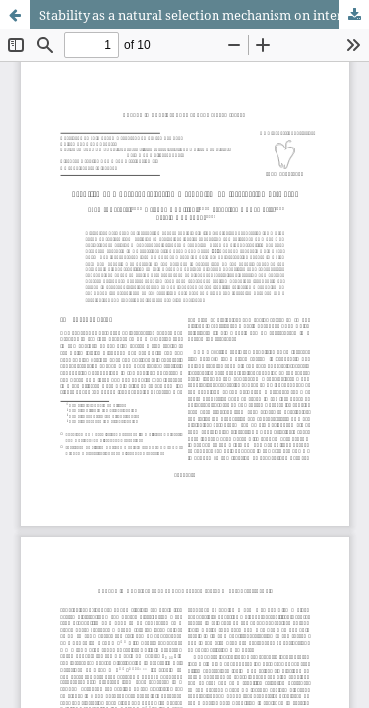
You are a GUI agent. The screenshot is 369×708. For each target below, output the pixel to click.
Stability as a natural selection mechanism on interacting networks (204, 15)
